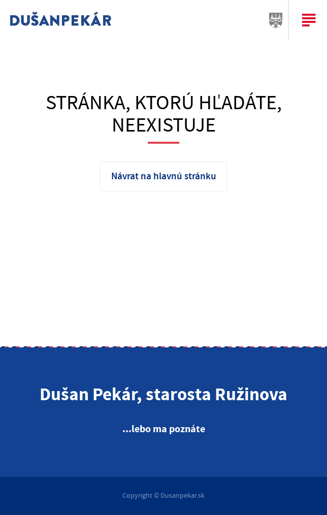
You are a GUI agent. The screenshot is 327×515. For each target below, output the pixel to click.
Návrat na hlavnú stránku (163, 176)
